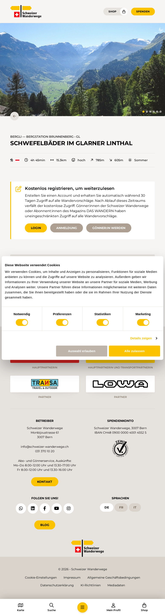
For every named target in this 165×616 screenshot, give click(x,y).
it (134, 507)
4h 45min (35, 160)
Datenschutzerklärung (57, 585)
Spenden (143, 11)
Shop (112, 11)
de (106, 507)
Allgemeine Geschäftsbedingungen (113, 577)
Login (36, 228)
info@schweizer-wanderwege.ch (45, 447)
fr (121, 507)
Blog (44, 525)
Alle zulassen (134, 351)
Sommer (138, 160)
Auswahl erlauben (81, 351)
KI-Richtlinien (91, 585)
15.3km (58, 160)
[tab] (143, 112)
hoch (78, 160)
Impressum (72, 577)
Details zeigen (141, 338)
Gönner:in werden (108, 228)
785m (97, 160)
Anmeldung (66, 228)
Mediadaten (116, 585)
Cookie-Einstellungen (41, 577)
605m (116, 160)
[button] (82, 69)
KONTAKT (44, 482)
